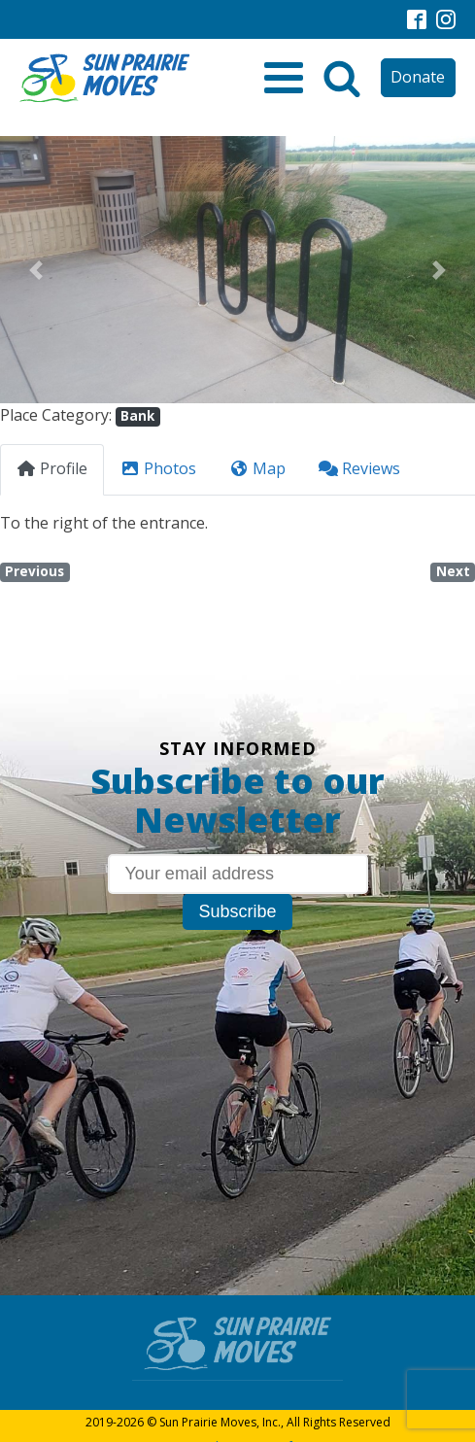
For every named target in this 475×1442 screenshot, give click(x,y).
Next (453, 571)
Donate (417, 76)
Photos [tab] (158, 468)
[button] (35, 269)
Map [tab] (257, 468)
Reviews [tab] (359, 468)
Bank (137, 416)
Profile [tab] (52, 468)
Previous (34, 571)
